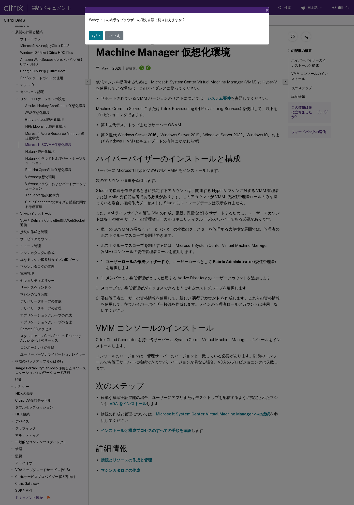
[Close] (267, 10)
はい (96, 35)
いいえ (114, 35)
